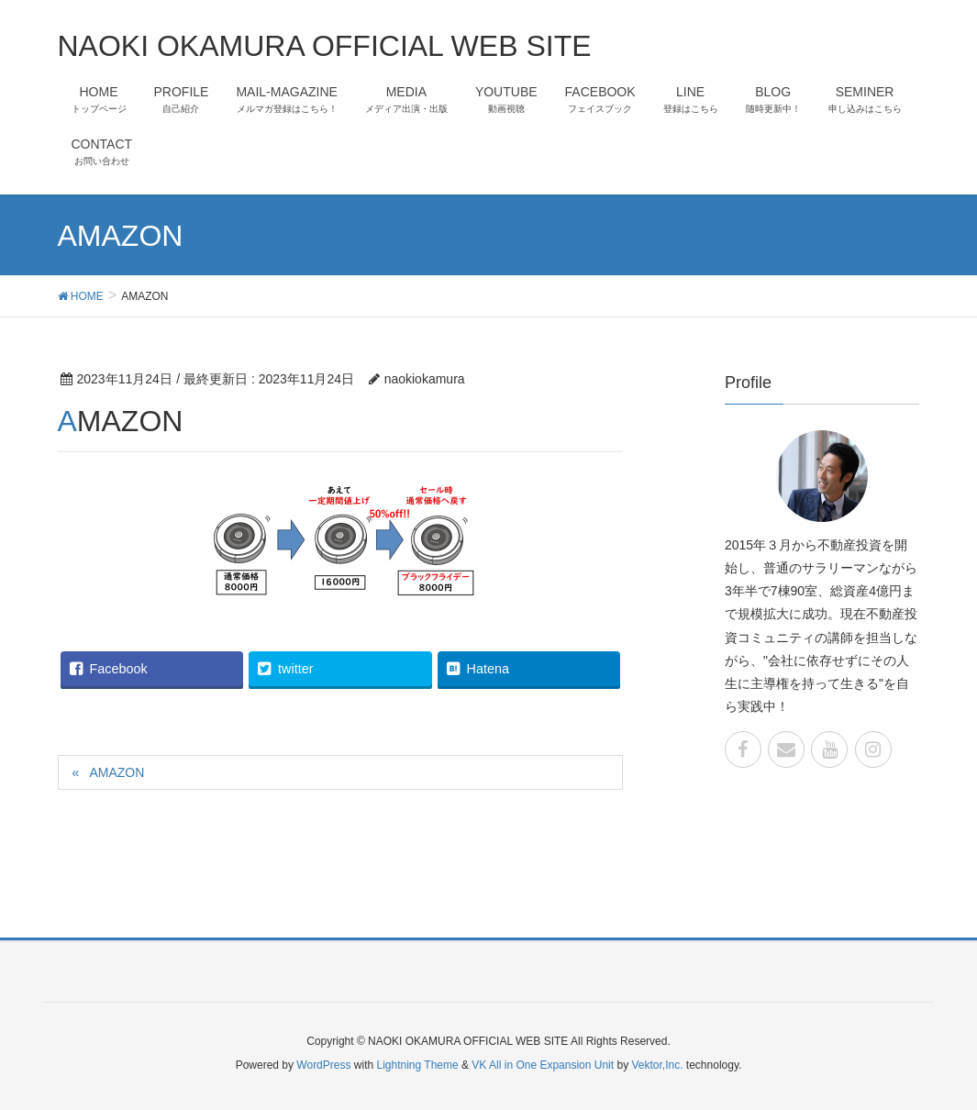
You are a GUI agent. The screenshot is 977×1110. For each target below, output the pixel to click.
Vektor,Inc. (657, 1065)
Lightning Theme (418, 1065)
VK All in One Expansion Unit (543, 1065)
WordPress (323, 1065)
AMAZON (116, 772)
